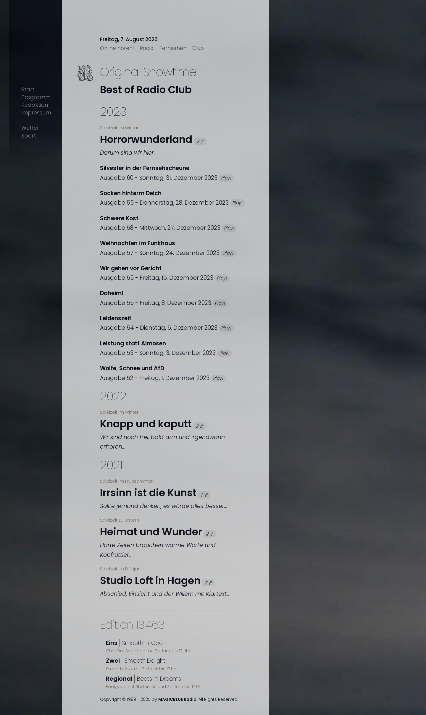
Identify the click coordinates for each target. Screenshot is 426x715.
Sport (28, 135)
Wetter (30, 128)
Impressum (36, 112)
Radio (147, 48)
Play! (226, 178)
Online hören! (117, 48)
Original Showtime (148, 72)
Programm (36, 97)
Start (27, 89)
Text (91, 82)
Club (198, 48)
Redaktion (34, 105)
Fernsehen (172, 48)
